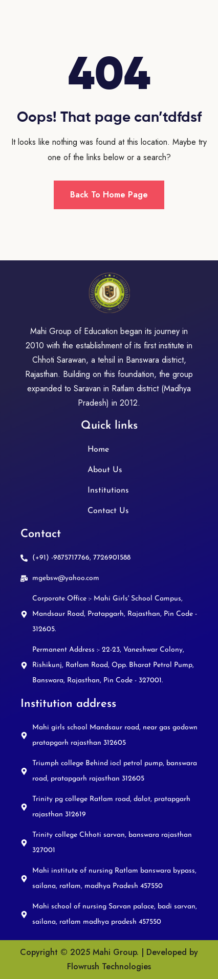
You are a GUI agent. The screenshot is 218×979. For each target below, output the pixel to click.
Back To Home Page (109, 195)
